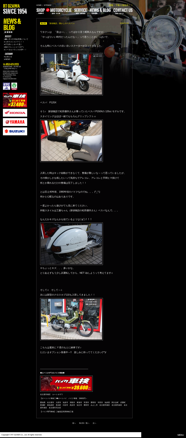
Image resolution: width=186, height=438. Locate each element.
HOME (39, 5)
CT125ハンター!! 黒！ (13, 44)
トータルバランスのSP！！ (16, 50)
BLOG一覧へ (84, 423)
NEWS (7, 59)
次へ (94, 423)
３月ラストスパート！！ (14, 42)
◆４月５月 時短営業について (16, 39)
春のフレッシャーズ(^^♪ (14, 47)
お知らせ (8, 57)
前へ (74, 423)
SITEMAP (47, 5)
